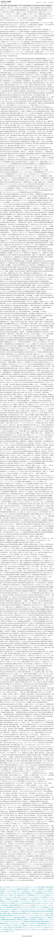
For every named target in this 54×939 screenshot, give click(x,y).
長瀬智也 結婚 (44, 921)
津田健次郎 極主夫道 (35, 921)
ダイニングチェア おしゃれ (23, 909)
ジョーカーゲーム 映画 (11, 917)
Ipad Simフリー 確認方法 (10, 911)
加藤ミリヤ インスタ (27, 923)
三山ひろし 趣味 (49, 913)
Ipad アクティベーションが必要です (27, 905)
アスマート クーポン (40, 895)
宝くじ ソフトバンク (42, 899)
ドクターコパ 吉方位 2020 (21, 903)
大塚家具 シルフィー (30, 893)
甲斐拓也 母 (10, 915)
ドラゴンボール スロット (26, 897)
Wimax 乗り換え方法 (37, 917)
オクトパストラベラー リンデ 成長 (39, 927)
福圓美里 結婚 (5, 919)
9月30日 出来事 (6, 2)
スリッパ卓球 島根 (38, 889)
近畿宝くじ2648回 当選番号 (11, 905)
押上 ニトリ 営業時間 (5, 899)
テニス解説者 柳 (25, 921)
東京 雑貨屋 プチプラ (41, 893)
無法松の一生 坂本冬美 (30, 919)
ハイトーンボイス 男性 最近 (11, 901)
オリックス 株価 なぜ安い (22, 911)
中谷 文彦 (2, 889)
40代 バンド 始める (37, 891)
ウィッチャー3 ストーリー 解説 (26, 901)
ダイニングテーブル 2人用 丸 (28, 907)
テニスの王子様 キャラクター (37, 913)
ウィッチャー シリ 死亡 (41, 901)
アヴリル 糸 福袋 (46, 891)
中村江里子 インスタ (28, 889)
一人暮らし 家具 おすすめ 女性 (10, 927)
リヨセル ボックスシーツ (14, 921)
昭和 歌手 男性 (44, 911)
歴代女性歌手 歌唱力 (35, 911)
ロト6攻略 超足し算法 (15, 913)
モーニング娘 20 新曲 (31, 899)
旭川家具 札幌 (3, 915)
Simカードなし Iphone (15, 895)
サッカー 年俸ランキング (16, 925)
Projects (38, 2)
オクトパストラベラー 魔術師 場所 (14, 889)
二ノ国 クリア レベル (39, 915)
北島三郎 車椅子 (41, 887)
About (44, 2)
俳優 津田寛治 (49, 887)
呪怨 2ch (12, 907)
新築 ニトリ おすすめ (7, 891)
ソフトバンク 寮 (40, 907)
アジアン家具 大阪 (38, 925)
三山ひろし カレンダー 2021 (27, 929)
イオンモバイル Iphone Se (41, 929)
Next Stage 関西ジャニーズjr (24, 917)
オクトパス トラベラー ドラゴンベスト (24, 915)
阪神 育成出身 (12, 919)
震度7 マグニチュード (24, 927)
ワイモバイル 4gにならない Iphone (16, 893)
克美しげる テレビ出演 (34, 903)
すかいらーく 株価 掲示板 (27, 895)
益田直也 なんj (25, 913)
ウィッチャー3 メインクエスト (17, 887)
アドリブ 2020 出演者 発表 (39, 923)
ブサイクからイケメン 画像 (8, 909)
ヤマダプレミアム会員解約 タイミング (43, 897)
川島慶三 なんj (20, 919)
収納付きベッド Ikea (28, 925)
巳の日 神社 (17, 907)
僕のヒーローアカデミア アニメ (13, 923)
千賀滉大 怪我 (6, 913)
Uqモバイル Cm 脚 (4, 887)
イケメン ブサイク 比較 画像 (18, 899)
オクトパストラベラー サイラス (45, 905)
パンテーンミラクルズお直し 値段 (11, 897)
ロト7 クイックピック (35, 909)
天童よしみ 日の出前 (14, 929)
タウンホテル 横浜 (4, 907)
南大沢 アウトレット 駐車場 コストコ (22, 891)
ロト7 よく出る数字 (10, 903)
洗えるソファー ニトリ (31, 887)
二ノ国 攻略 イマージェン (42, 919)
